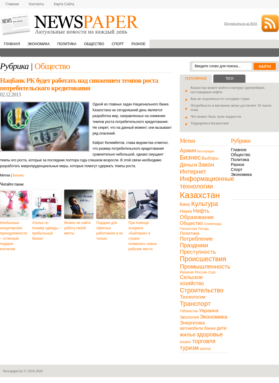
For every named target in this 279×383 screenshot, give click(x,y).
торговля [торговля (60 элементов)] (204, 341)
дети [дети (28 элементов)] (221, 328)
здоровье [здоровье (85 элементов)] (210, 334)
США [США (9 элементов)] (212, 272)
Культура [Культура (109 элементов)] (204, 203)
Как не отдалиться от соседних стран (220, 99)
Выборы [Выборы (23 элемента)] (210, 158)
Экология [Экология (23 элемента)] (189, 317)
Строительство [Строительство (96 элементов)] (202, 290)
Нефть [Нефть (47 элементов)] (201, 211)
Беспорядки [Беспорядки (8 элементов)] (205, 151)
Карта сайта (64, 4)
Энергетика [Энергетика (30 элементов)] (192, 322)
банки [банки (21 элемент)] (210, 328)
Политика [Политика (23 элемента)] (189, 233)
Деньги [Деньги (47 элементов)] (188, 165)
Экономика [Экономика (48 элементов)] (213, 317)
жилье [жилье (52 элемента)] (188, 334)
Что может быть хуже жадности (216, 116)
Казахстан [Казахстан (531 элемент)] (200, 195)
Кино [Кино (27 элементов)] (185, 204)
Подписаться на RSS (240, 23)
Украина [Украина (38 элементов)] (208, 310)
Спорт (118, 44)
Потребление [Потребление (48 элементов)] (196, 239)
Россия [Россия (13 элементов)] (201, 272)
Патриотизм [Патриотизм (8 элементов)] (188, 228)
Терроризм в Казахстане (210, 123)
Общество (94, 44)
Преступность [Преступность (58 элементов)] (198, 252)
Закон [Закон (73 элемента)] (206, 164)
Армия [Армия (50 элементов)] (188, 150)
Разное (138, 44)
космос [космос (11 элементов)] (185, 342)
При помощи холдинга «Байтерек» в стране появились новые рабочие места (142, 236)
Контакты (36, 4)
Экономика (38, 44)
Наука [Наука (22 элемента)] (186, 211)
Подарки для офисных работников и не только (109, 231)
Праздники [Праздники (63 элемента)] (194, 245)
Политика (66, 44)
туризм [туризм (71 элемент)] (189, 348)
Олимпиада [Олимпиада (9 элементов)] (213, 223)
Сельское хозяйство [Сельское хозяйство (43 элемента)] (192, 280)
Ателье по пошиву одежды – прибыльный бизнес (46, 231)
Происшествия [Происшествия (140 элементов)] (203, 259)
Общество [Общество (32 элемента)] (191, 223)
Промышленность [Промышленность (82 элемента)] (205, 266)
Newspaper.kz (13, 371)
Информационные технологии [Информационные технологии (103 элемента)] (207, 182)
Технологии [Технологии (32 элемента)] (192, 297)
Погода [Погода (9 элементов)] (203, 228)
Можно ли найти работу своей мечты (77, 228)
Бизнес (18, 175)
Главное (239, 149)
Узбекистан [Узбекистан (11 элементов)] (189, 311)
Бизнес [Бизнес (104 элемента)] (190, 157)
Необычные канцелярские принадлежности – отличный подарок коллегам (13, 236)
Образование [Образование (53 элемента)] (197, 217)
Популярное (196, 79)
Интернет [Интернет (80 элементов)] (193, 171)
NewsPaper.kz (70, 24)
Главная (12, 4)
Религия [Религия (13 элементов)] (187, 272)
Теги (229, 79)
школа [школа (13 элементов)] (205, 348)
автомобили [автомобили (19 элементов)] (191, 328)
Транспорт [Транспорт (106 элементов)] (195, 303)
